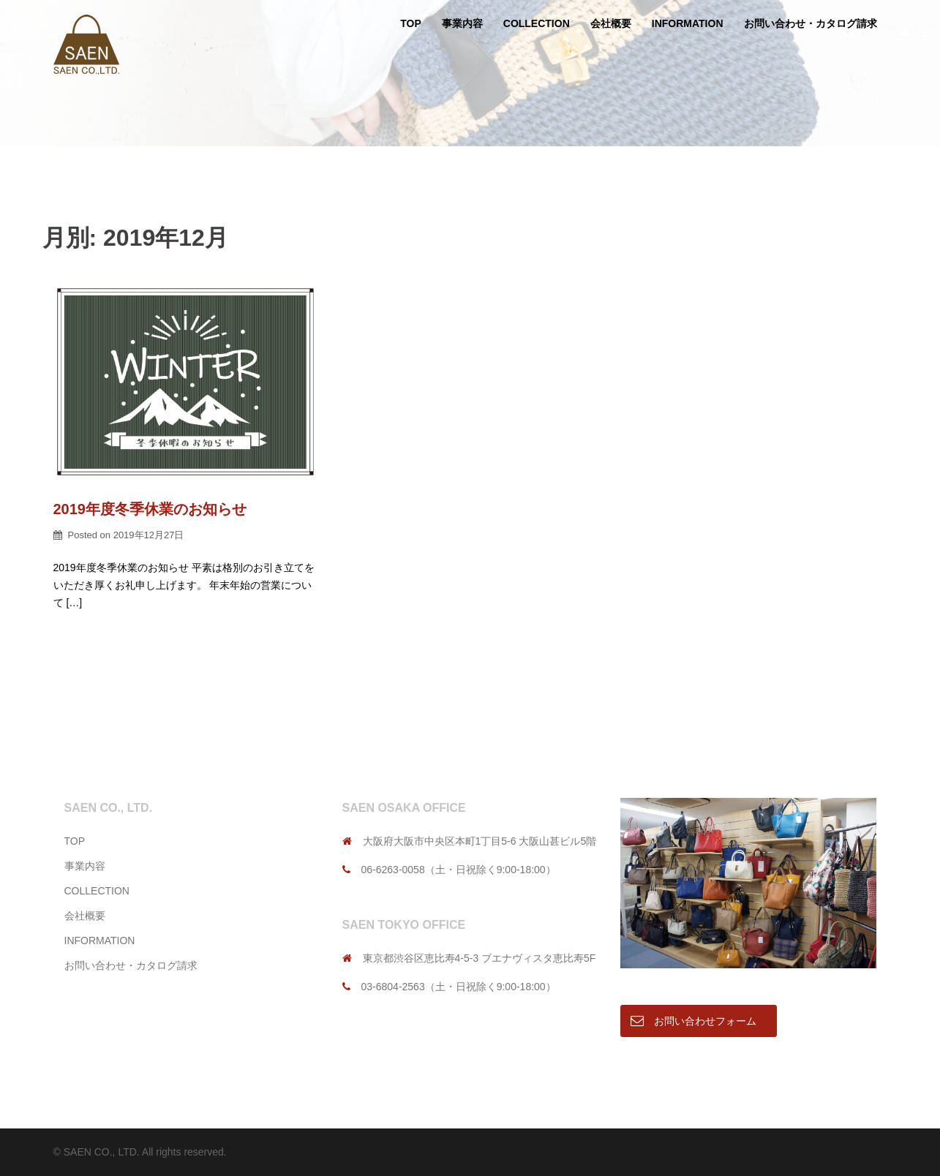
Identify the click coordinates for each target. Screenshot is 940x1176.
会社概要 (610, 23)
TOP (410, 23)
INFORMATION (687, 23)
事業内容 (462, 23)
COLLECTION (536, 23)
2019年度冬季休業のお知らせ (150, 509)
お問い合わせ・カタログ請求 (810, 23)
